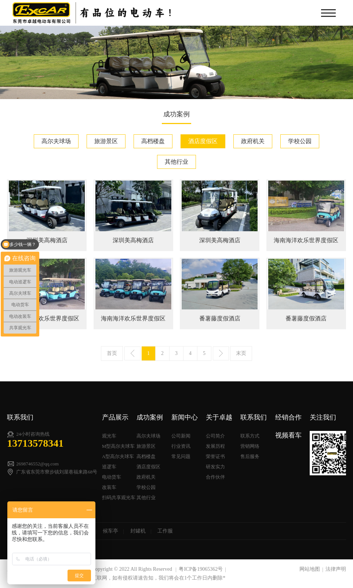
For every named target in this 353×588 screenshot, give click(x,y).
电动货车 (111, 477)
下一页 (221, 353)
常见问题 (180, 456)
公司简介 (215, 436)
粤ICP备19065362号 (201, 569)
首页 (112, 353)
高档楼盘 (153, 141)
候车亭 (110, 531)
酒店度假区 (203, 141)
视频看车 (288, 435)
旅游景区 (106, 141)
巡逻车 (109, 466)
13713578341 (35, 443)
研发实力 (215, 466)
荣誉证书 (215, 456)
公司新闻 (180, 436)
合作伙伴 (215, 477)
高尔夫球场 (56, 141)
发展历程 (215, 446)
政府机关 (253, 141)
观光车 (109, 436)
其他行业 (176, 162)
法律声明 (335, 569)
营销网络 (249, 446)
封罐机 (138, 531)
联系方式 (249, 436)
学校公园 (300, 141)
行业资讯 (180, 446)
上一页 (132, 353)
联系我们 (253, 417)
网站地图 (309, 569)
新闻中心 (184, 417)
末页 (241, 353)
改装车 (109, 487)
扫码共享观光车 (118, 497)
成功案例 (150, 417)
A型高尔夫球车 (118, 456)
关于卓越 (219, 417)
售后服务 (249, 456)
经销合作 (288, 417)
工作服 (165, 531)
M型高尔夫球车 (118, 446)
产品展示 (115, 417)
